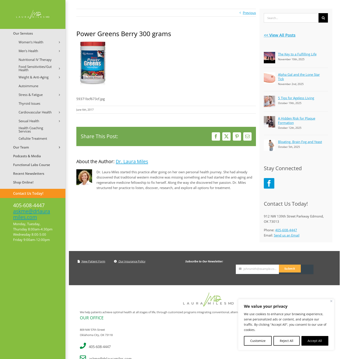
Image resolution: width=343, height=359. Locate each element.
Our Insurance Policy (129, 261)
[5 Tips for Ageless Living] (269, 98)
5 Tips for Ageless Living (296, 98)
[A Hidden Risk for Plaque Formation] (269, 119)
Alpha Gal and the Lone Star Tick (299, 76)
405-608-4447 (286, 230)
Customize (258, 341)
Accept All (315, 341)
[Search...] (291, 18)
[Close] (331, 301)
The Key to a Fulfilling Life (297, 54)
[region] (286, 324)
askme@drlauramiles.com (31, 214)
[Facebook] (269, 183)
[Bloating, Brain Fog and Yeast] (269, 142)
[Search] (323, 18)
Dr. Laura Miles (132, 161)
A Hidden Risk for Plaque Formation (296, 120)
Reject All (286, 341)
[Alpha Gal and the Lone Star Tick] (269, 75)
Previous (249, 13)
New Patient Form (91, 261)
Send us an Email (286, 235)
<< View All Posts (280, 35)
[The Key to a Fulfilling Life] (269, 54)
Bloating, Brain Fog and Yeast (300, 142)
